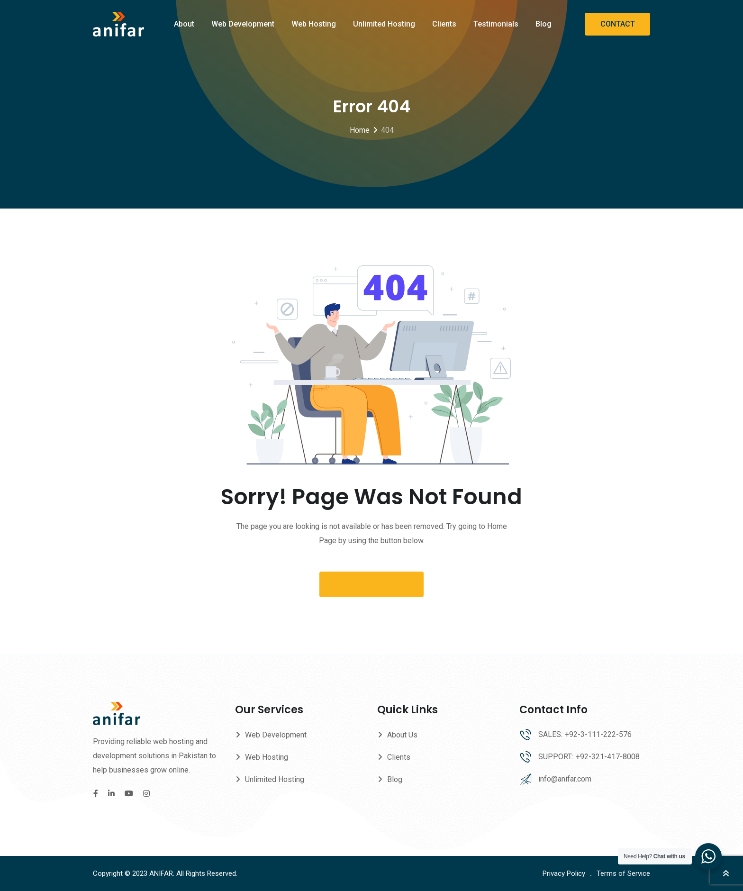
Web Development (242, 23)
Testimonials (495, 23)
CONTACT (617, 23)
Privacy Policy (564, 873)
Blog (543, 23)
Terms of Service (623, 873)
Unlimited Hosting (384, 23)
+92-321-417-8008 (608, 756)
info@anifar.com (564, 778)
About (184, 23)
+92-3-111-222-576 (598, 734)
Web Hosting (313, 23)
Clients (444, 23)
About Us (402, 734)
